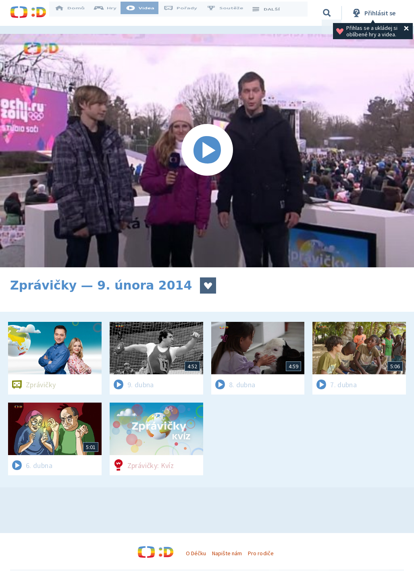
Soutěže (230, 13)
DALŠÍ (271, 13)
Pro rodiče (260, 553)
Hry (111, 13)
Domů (75, 13)
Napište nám (227, 553)
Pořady (186, 13)
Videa (145, 13)
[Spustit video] (207, 150)
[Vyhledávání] (328, 13)
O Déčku (196, 553)
